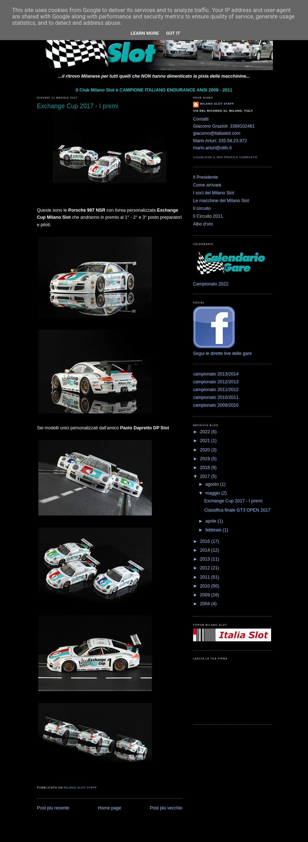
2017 (205, 476)
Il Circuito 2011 (208, 216)
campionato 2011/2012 (215, 389)
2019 (205, 458)
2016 (205, 541)
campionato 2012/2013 (215, 381)
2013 (205, 559)
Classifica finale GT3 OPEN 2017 (237, 510)
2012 (205, 567)
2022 (205, 431)
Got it (173, 33)
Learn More (145, 33)
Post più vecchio (166, 807)
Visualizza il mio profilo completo (225, 157)
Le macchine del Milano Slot (221, 200)
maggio (213, 493)
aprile (211, 521)
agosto (212, 484)
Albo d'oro (203, 224)
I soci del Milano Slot (213, 192)
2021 (205, 440)
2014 (205, 550)
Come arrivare (207, 185)
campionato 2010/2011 (215, 397)
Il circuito (202, 208)
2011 (205, 577)
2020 (205, 449)
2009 (205, 594)
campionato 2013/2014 (215, 374)
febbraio (214, 530)
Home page (109, 807)
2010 (205, 586)
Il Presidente (205, 177)
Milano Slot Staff (217, 103)
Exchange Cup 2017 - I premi (233, 500)
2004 (205, 603)
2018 (205, 467)
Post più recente (53, 807)
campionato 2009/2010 (215, 405)
